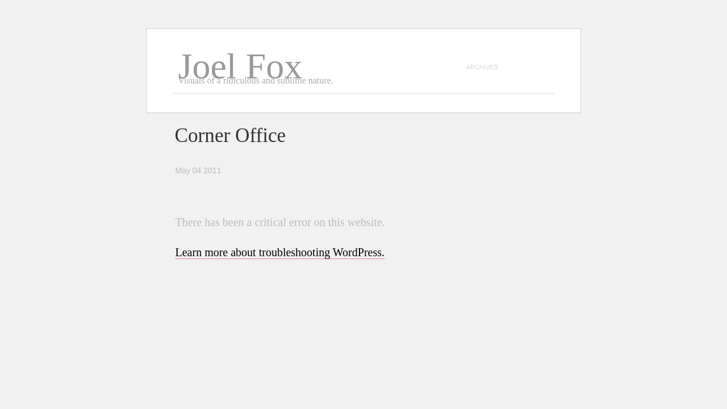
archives (482, 66)
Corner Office (230, 135)
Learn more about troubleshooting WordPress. (280, 252)
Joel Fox (240, 66)
